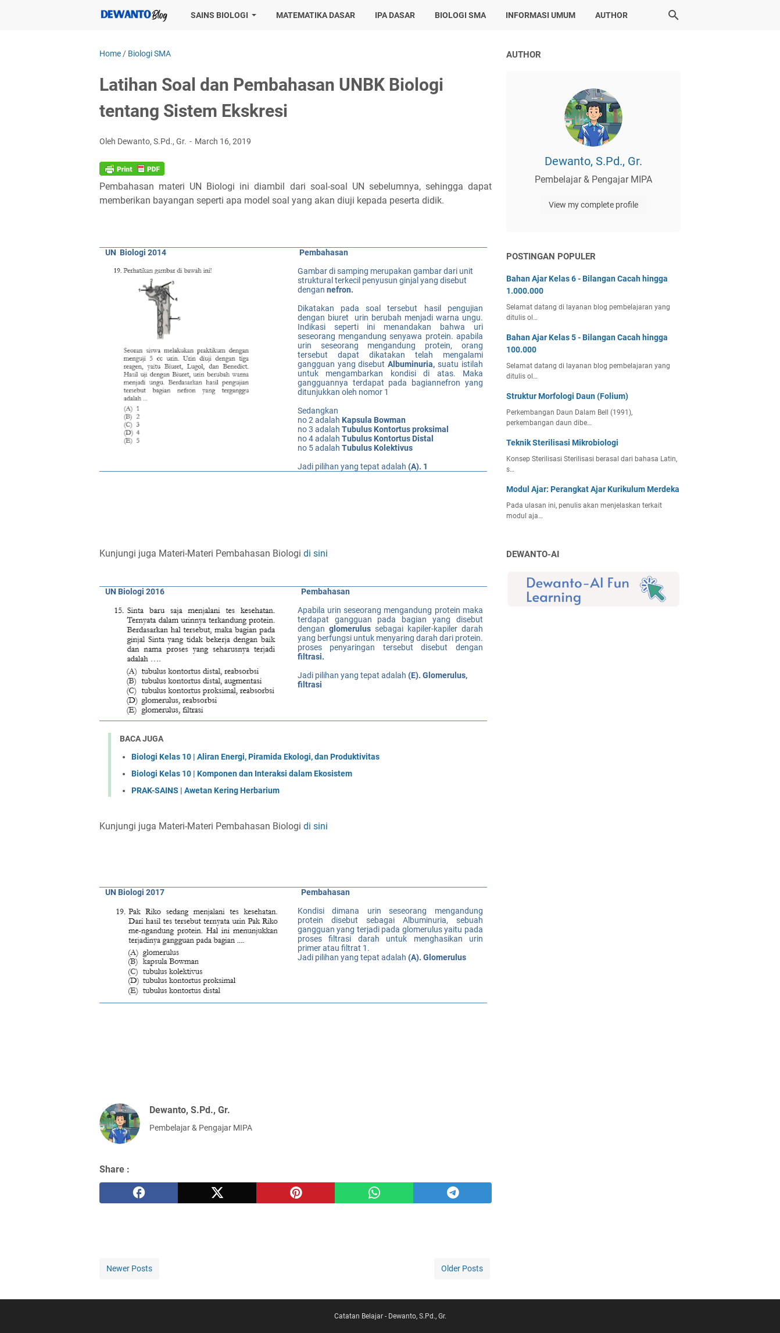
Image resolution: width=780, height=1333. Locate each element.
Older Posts (462, 1268)
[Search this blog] (674, 15)
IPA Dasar (395, 15)
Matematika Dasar (315, 15)
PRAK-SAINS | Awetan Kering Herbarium (205, 790)
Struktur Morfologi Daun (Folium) (567, 396)
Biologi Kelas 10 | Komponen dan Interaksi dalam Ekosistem (241, 773)
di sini (315, 553)
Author (611, 15)
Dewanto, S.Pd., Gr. (593, 161)
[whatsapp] (374, 1192)
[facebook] (138, 1192)
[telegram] (452, 1192)
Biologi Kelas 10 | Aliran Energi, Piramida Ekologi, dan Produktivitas (255, 756)
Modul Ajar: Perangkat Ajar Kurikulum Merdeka (592, 489)
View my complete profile (593, 204)
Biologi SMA (460, 15)
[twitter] (217, 1192)
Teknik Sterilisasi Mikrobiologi (562, 442)
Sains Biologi (219, 15)
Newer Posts (129, 1268)
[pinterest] (295, 1192)
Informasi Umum (540, 15)
